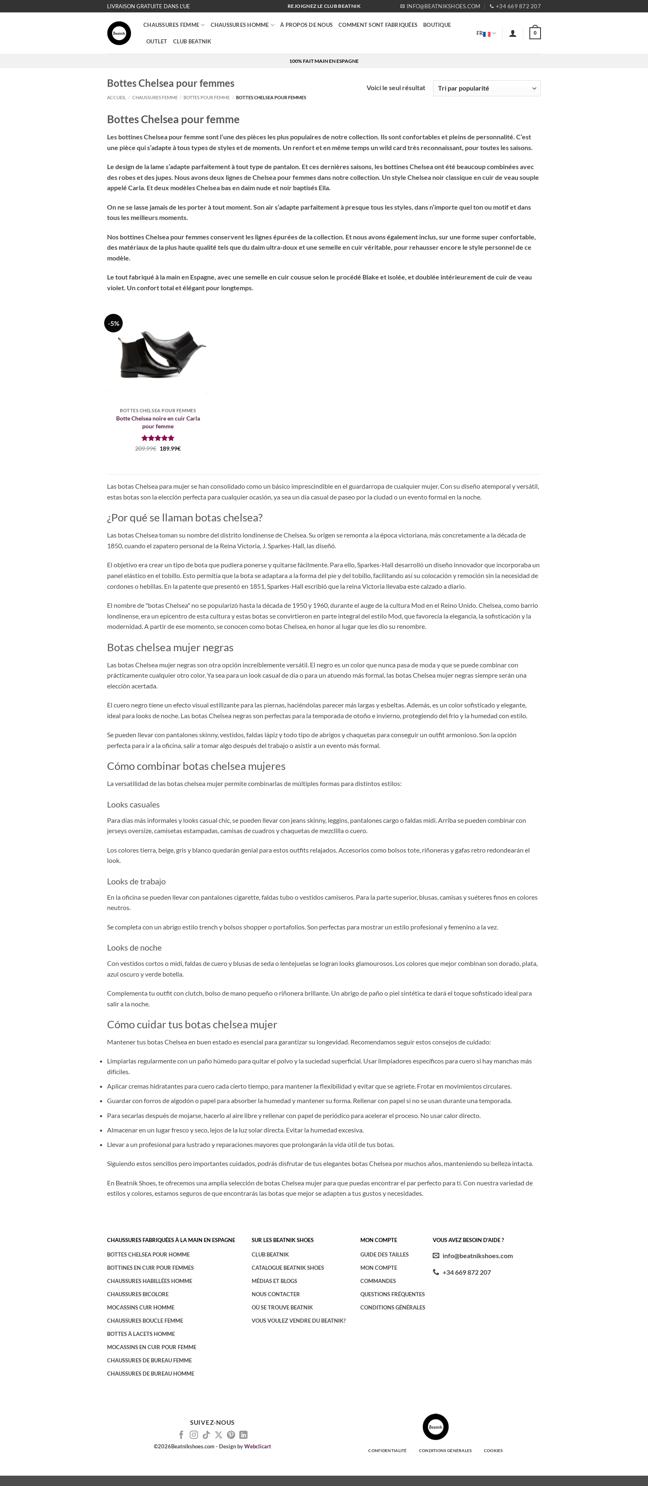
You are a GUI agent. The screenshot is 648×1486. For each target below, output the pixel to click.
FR (486, 33)
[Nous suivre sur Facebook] (181, 1435)
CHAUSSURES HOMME (243, 25)
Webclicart (257, 1446)
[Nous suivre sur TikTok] (206, 1435)
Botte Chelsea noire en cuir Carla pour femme (158, 422)
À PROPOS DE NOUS (306, 25)
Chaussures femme (174, 25)
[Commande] (487, 88)
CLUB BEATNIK (192, 41)
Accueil (116, 97)
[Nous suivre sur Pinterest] (231, 1435)
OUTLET (156, 41)
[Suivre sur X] (218, 1435)
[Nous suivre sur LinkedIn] (243, 1435)
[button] (513, 33)
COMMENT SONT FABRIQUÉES (377, 25)
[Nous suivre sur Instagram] (194, 1435)
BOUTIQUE (437, 25)
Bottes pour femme (206, 97)
